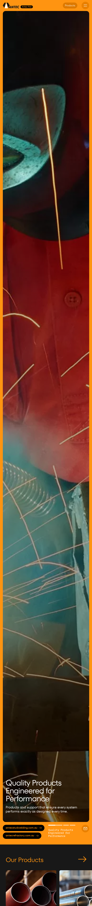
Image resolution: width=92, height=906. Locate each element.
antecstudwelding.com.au (24, 827)
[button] (10, 416)
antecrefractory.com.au (22, 835)
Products (70, 5)
